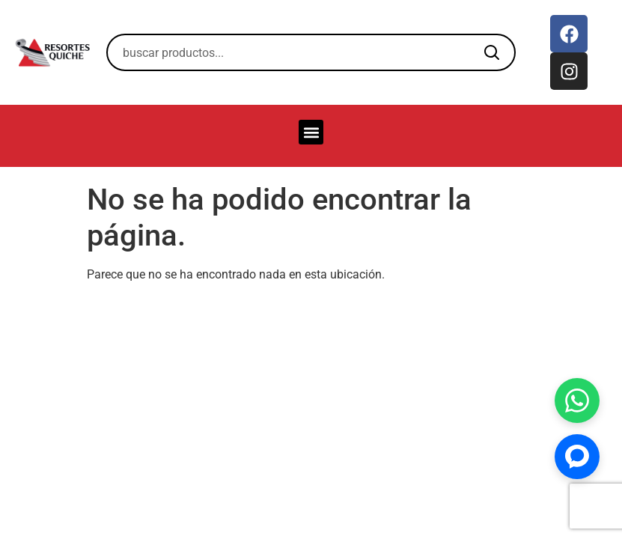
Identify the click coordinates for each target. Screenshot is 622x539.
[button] (311, 132)
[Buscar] (492, 52)
